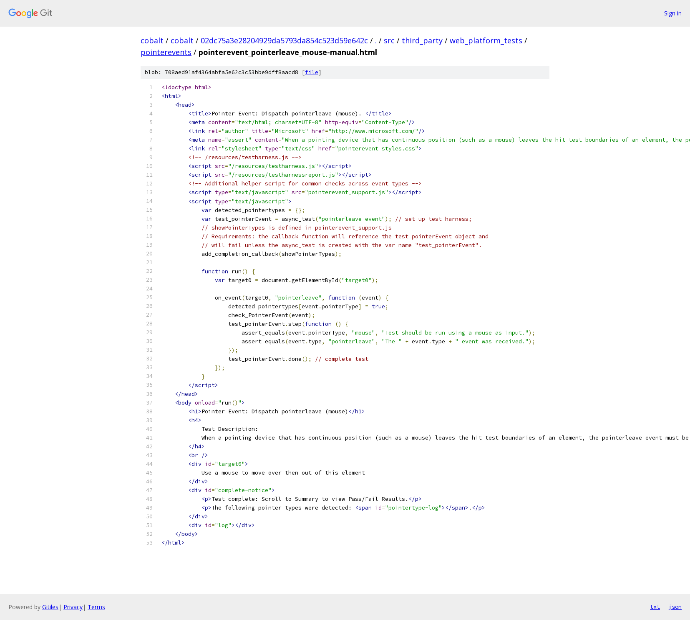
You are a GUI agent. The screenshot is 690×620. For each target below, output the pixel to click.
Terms (96, 607)
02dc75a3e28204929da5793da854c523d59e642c (284, 40)
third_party (422, 40)
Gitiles (50, 607)
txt (655, 606)
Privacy (73, 607)
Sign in (673, 13)
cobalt (152, 40)
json (675, 606)
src (389, 40)
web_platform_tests (486, 40)
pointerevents (166, 52)
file (311, 72)
